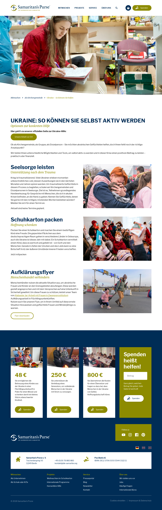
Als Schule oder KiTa (19, 482)
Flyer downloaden (22, 316)
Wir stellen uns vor (127, 478)
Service (93, 8)
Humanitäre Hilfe (54, 486)
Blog (85, 482)
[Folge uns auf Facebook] (137, 435)
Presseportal (88, 478)
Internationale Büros (128, 490)
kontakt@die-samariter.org (66, 463)
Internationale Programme (58, 482)
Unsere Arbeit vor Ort (24, 137)
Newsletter (88, 486)
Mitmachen (64, 8)
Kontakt (86, 490)
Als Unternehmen (18, 478)
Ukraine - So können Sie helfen (60, 98)
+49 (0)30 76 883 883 (64, 460)
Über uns (106, 8)
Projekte (79, 8)
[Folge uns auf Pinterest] (143, 435)
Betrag (130, 376)
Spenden (24, 409)
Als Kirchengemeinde (34, 98)
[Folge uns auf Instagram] (130, 435)
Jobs (121, 482)
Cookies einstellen (117, 501)
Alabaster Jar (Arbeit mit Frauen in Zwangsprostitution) (41, 295)
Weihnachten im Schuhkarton (59, 478)
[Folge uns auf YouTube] (123, 435)
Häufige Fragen (125, 486)
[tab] (137, 447)
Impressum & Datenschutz (140, 501)
